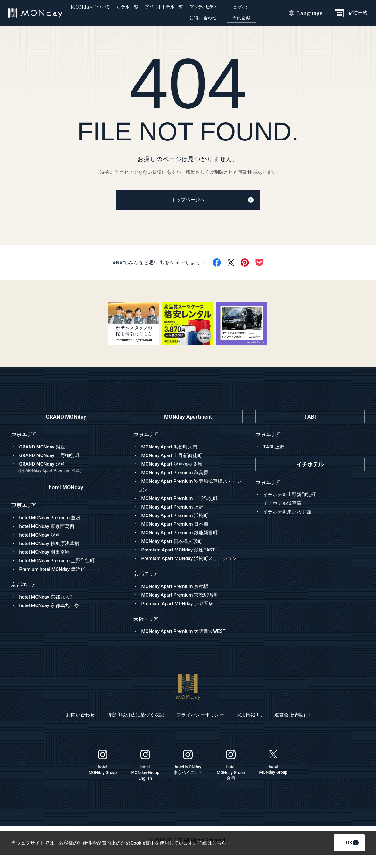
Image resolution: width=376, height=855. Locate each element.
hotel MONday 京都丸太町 (46, 597)
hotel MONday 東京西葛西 (46, 527)
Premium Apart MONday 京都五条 (177, 604)
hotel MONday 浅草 (39, 535)
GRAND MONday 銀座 (42, 447)
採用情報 (250, 715)
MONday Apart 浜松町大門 (169, 447)
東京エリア (145, 435)
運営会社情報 (293, 715)
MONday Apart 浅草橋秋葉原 (171, 464)
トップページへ (203, 200)
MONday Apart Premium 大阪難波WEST (183, 632)
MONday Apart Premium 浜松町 (175, 516)
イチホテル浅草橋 (282, 504)
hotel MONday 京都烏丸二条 (49, 606)
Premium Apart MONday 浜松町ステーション (189, 559)
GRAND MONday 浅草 (68, 468)
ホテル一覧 (128, 7)
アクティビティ (203, 7)
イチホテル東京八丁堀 (287, 512)
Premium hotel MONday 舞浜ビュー (60, 569)
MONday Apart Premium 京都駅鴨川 (179, 595)
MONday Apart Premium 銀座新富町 (179, 533)
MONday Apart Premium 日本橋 (175, 524)
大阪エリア (145, 619)
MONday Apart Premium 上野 (172, 507)
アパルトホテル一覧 (164, 7)
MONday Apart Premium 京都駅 (175, 587)
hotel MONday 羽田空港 (44, 552)
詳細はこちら (214, 843)
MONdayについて (90, 7)
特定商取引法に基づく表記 (134, 715)
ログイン (241, 7)
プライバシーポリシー (200, 715)
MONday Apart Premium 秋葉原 (175, 473)
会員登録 (241, 18)
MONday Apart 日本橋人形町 (171, 541)
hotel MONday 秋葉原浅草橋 (49, 544)
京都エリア (145, 574)
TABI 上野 (273, 447)
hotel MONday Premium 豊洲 (50, 518)
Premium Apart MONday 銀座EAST (178, 550)
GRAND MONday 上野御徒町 (49, 456)
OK (343, 843)
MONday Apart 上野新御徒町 (171, 456)
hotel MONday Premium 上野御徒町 (57, 561)
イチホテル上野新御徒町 (289, 495)
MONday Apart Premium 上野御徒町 (179, 499)
